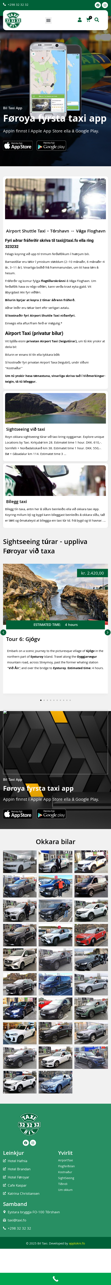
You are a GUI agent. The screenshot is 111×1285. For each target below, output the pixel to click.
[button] (48, 20)
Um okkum (65, 1190)
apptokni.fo (77, 1243)
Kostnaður (65, 1172)
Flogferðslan (66, 1167)
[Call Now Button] (55, 1279)
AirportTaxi (65, 1161)
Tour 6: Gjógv (23, 639)
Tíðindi (63, 1184)
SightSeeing (66, 1178)
